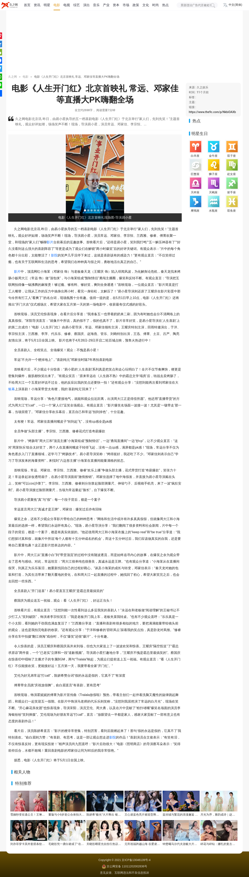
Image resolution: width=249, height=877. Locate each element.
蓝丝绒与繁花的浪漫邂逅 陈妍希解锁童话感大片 (193, 814)
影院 (54, 255)
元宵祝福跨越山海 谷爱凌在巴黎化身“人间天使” (154, 844)
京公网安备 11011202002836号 (127, 866)
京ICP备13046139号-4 (136, 860)
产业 (106, 5)
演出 (86, 5)
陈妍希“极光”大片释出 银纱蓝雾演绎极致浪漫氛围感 (119, 814)
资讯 (37, 5)
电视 (66, 5)
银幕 (11, 389)
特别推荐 (23, 783)
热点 (165, 5)
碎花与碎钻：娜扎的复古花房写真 (222, 844)
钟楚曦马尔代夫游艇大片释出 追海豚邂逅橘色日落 (195, 844)
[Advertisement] (124, 43)
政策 (136, 5)
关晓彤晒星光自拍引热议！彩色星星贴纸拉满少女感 (119, 844)
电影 (57, 5)
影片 (50, 242)
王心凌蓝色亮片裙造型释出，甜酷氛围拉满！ (153, 814)
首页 (27, 5)
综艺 (76, 5)
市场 (126, 5)
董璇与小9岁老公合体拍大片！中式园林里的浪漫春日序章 (85, 814)
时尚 (155, 5)
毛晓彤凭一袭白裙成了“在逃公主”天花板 (73, 844)
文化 (145, 5)
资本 (116, 5)
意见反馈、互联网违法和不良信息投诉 (124, 872)
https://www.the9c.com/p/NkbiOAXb (212, 112)
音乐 (96, 5)
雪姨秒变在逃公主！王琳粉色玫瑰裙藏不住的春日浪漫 (44, 814)
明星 (47, 5)
